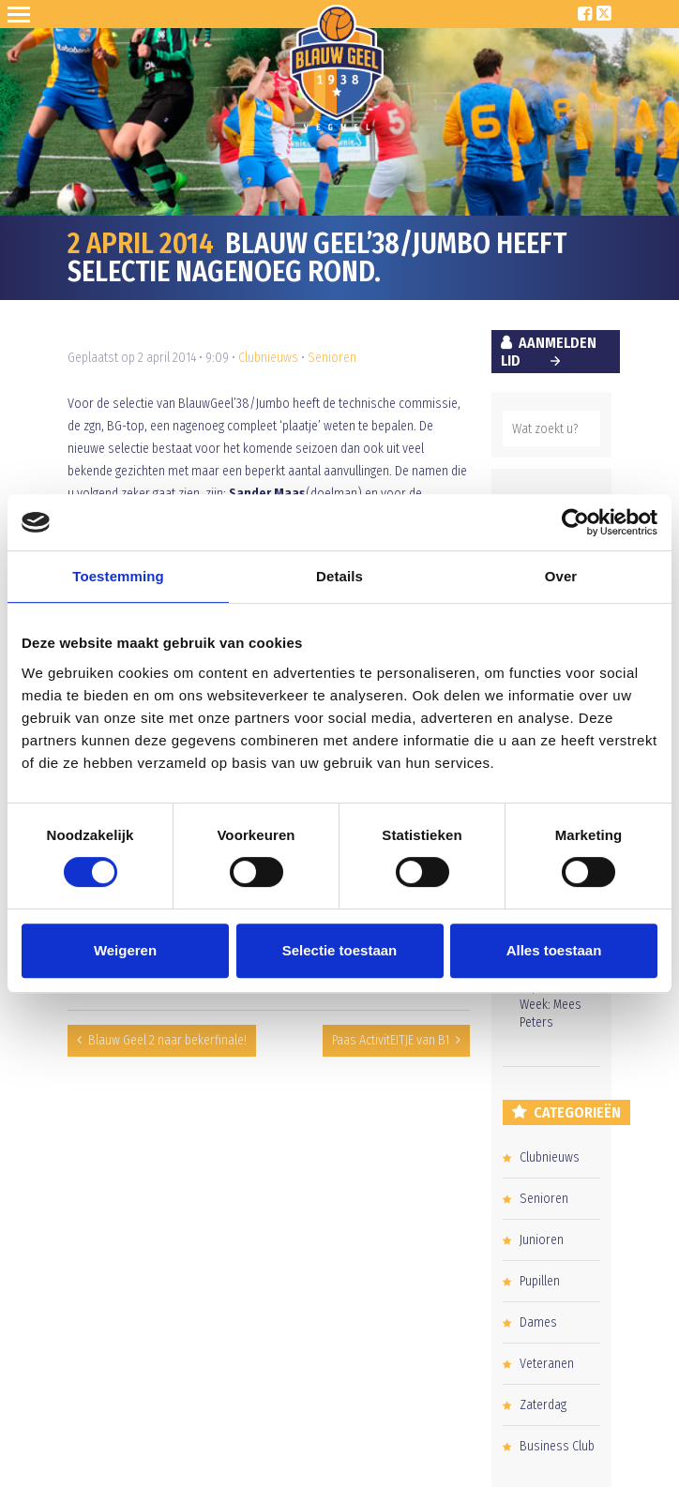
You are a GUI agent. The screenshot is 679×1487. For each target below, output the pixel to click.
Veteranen (547, 1364)
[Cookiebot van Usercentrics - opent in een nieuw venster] (575, 522)
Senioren (332, 358)
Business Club (557, 1446)
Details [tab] (339, 576)
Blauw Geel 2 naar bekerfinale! (167, 1040)
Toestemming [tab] (118, 576)
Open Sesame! (22, 14)
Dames (538, 1322)
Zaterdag (543, 1405)
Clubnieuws (268, 358)
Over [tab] (561, 576)
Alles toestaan (554, 950)
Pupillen (540, 1281)
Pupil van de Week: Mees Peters (550, 1004)
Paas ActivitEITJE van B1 (390, 1040)
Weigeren (125, 950)
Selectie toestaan (340, 950)
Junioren (542, 1240)
